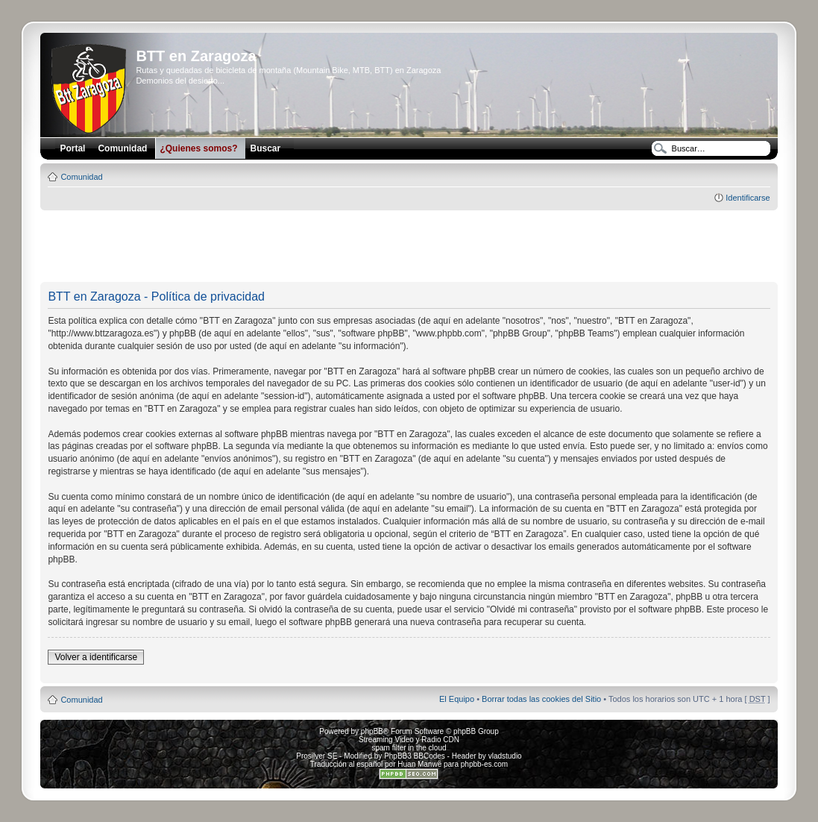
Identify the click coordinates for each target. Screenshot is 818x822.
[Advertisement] (408, 246)
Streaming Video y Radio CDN (409, 739)
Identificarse (748, 197)
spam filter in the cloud (408, 748)
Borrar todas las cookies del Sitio (541, 698)
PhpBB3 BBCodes (414, 756)
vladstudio (505, 756)
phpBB (372, 731)
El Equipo (456, 698)
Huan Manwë (419, 764)
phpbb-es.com (484, 764)
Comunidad (81, 176)
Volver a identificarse (95, 657)
